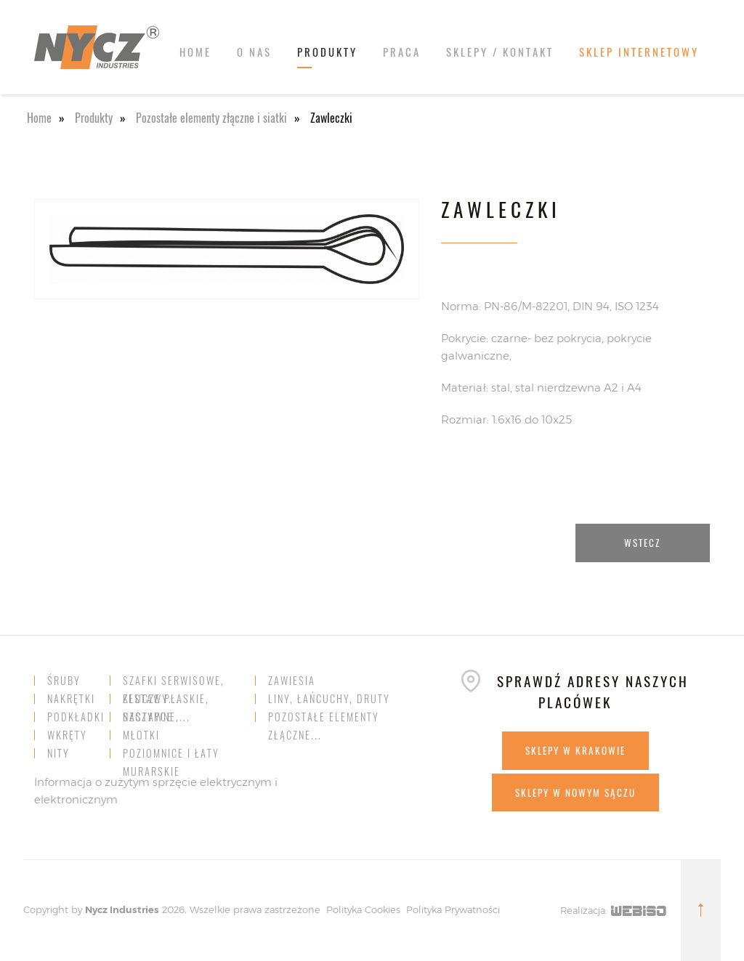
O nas (254, 52)
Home (195, 52)
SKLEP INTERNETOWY (639, 52)
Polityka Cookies (363, 909)
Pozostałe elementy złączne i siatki (211, 117)
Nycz (96, 909)
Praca (402, 52)
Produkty (327, 52)
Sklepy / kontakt (500, 52)
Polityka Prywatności (453, 909)
